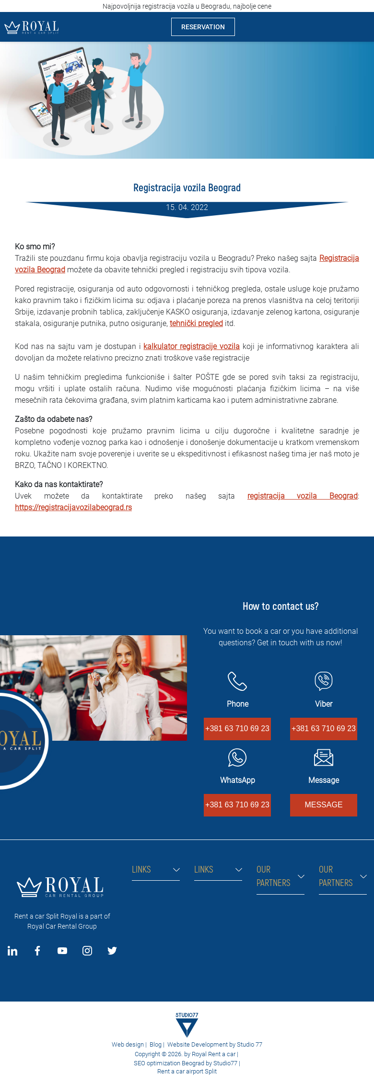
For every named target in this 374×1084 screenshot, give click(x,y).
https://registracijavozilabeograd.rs (73, 507)
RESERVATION (203, 27)
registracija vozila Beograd (302, 496)
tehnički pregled (196, 323)
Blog (156, 1044)
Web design (128, 1044)
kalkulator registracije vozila (191, 346)
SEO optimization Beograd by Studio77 (184, 1063)
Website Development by (201, 1044)
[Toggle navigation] (359, 27)
